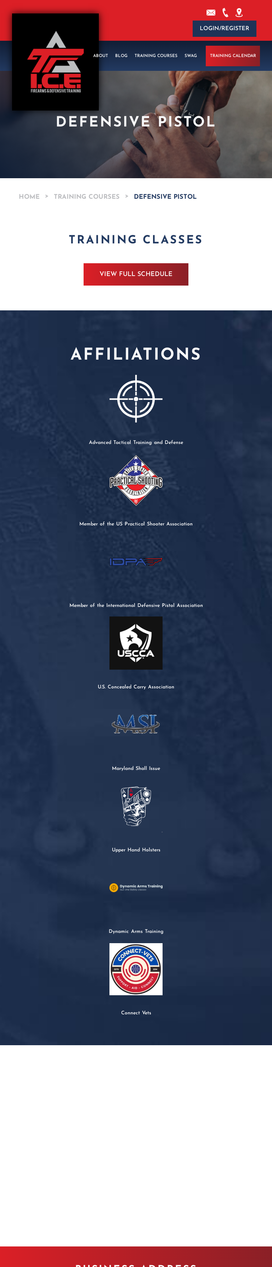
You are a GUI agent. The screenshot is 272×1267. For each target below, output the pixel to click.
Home (29, 197)
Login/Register (224, 29)
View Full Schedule (136, 274)
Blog (121, 56)
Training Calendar (233, 56)
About (100, 56)
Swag (191, 56)
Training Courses (156, 56)
